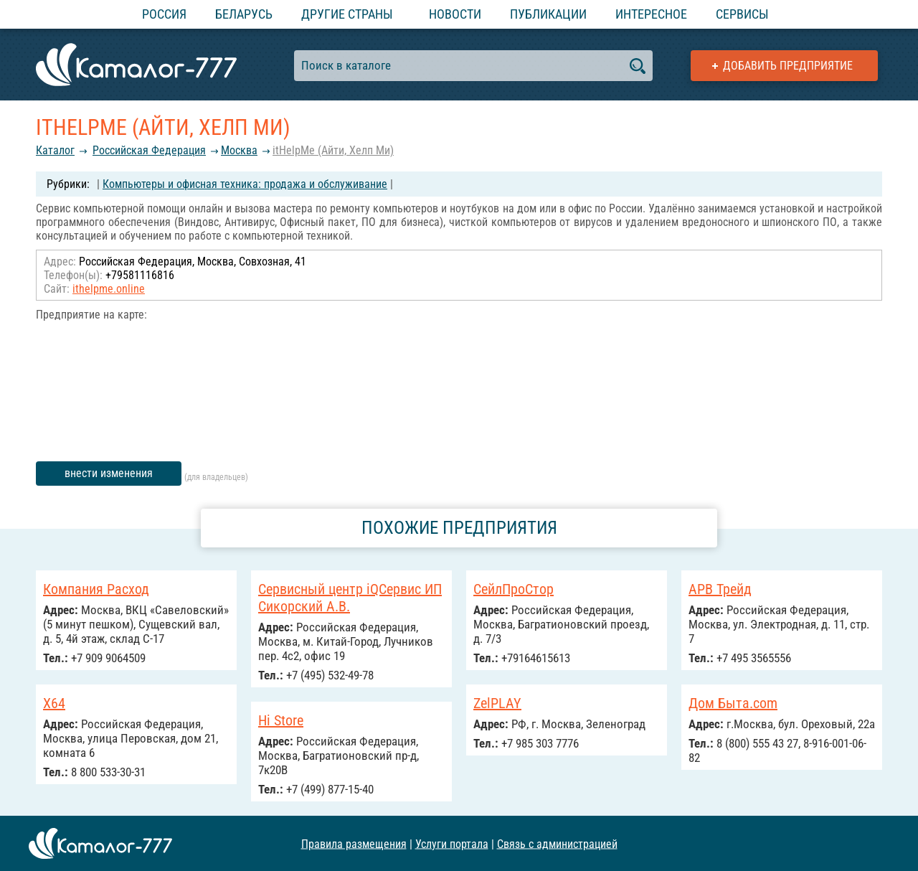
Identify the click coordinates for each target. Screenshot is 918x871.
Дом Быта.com (732, 703)
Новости (455, 14)
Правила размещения (354, 843)
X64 (54, 703)
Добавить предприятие (788, 65)
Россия (164, 14)
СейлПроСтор (513, 589)
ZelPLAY (497, 703)
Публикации (548, 14)
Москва (239, 150)
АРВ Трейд (720, 589)
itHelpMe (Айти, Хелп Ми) (333, 150)
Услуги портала (451, 843)
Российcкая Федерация (149, 150)
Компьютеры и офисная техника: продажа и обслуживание (245, 184)
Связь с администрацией (557, 843)
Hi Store (280, 720)
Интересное (651, 14)
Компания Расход (96, 589)
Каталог (55, 150)
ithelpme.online (108, 289)
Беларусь (244, 14)
